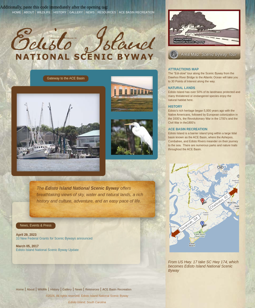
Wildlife (43, 12)
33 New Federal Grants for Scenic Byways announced (54, 238)
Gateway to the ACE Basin (65, 78)
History (59, 12)
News (90, 12)
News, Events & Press (36, 225)
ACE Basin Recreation (136, 12)
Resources (106, 12)
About (29, 12)
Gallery (76, 12)
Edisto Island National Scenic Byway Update (47, 250)
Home (16, 12)
